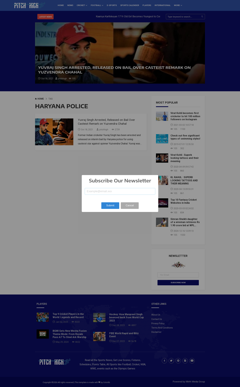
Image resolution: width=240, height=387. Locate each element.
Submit (110, 205)
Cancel (130, 205)
